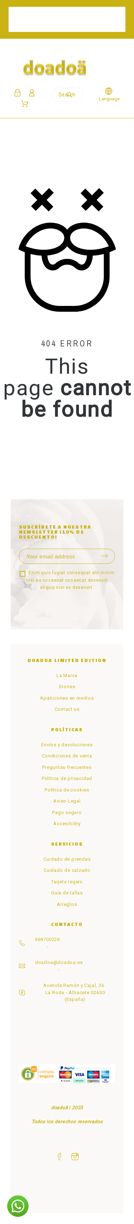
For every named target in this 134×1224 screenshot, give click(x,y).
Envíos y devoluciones (67, 744)
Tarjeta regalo (67, 881)
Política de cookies (67, 790)
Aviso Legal (67, 801)
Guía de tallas (67, 892)
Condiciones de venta (67, 755)
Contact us (67, 709)
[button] (18, 1206)
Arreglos (67, 904)
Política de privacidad (67, 778)
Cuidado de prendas (66, 859)
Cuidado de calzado (67, 870)
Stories (67, 686)
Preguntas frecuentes (67, 767)
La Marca (67, 675)
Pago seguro (67, 812)
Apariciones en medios (67, 698)
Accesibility (66, 823)
